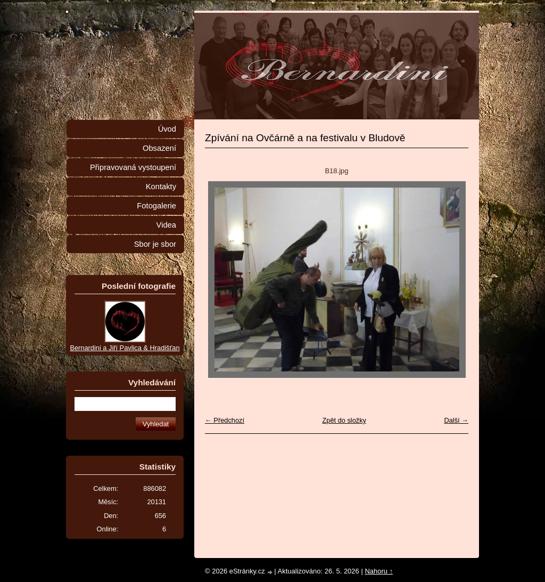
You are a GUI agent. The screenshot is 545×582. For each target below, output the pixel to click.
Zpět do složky (344, 420)
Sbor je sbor (155, 244)
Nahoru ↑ (379, 571)
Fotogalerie (156, 205)
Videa (166, 225)
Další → (456, 420)
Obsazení (159, 148)
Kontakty (161, 186)
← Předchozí (224, 420)
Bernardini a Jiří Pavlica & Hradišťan (124, 348)
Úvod (167, 129)
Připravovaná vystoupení (133, 167)
